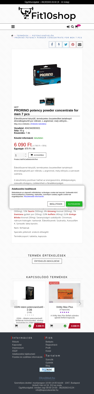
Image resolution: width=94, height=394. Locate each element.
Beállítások (56, 204)
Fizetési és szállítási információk (27, 357)
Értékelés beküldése (38, 124)
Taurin (31, 211)
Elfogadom (74, 204)
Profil (48, 348)
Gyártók (49, 363)
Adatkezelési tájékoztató (23, 354)
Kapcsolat (17, 345)
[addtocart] (37, 155)
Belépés (49, 342)
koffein (51, 214)
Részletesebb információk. (34, 196)
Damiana (18, 214)
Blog (48, 366)
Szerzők (49, 359)
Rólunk (15, 342)
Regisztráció (51, 345)
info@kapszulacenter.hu (47, 390)
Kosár (48, 351)
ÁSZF (15, 351)
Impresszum (18, 348)
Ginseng (51, 211)
